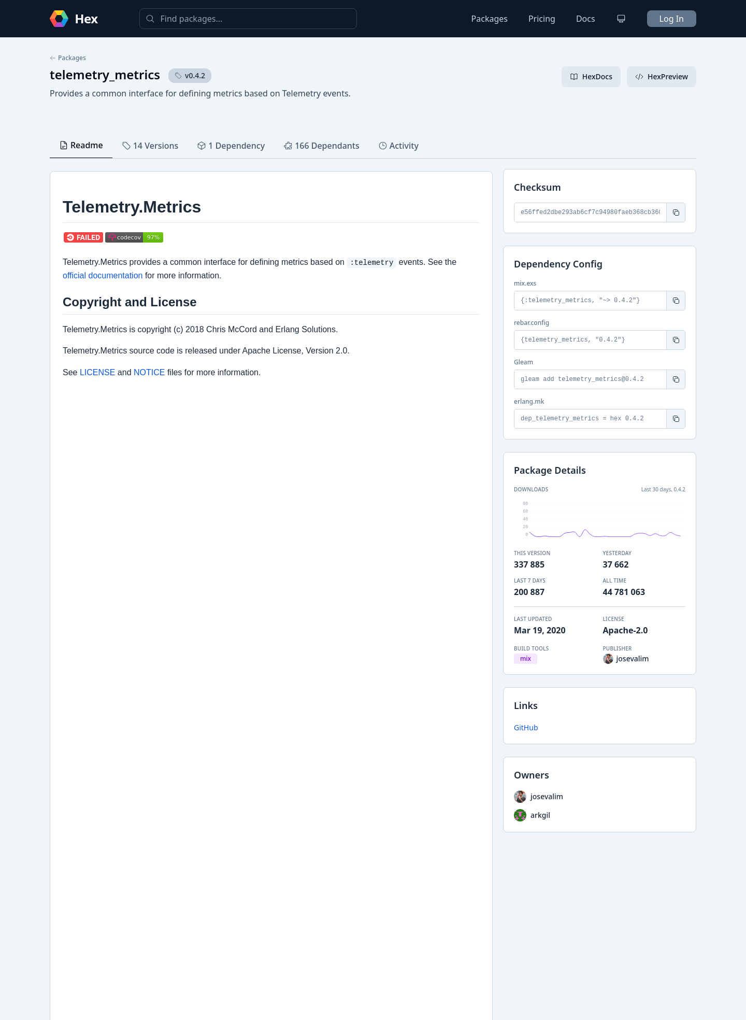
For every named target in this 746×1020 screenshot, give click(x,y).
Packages (489, 18)
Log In (671, 18)
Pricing (541, 18)
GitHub (526, 727)
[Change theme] (621, 18)
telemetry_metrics (105, 74)
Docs (585, 18)
